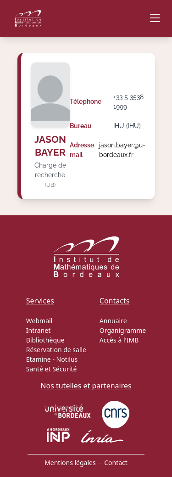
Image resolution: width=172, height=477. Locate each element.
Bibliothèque (45, 340)
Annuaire (113, 320)
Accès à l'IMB (119, 340)
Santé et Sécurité (51, 369)
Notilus (67, 359)
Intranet (38, 330)
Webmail (39, 320)
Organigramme (123, 330)
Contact (116, 462)
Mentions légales (70, 462)
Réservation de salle (56, 349)
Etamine (38, 359)
